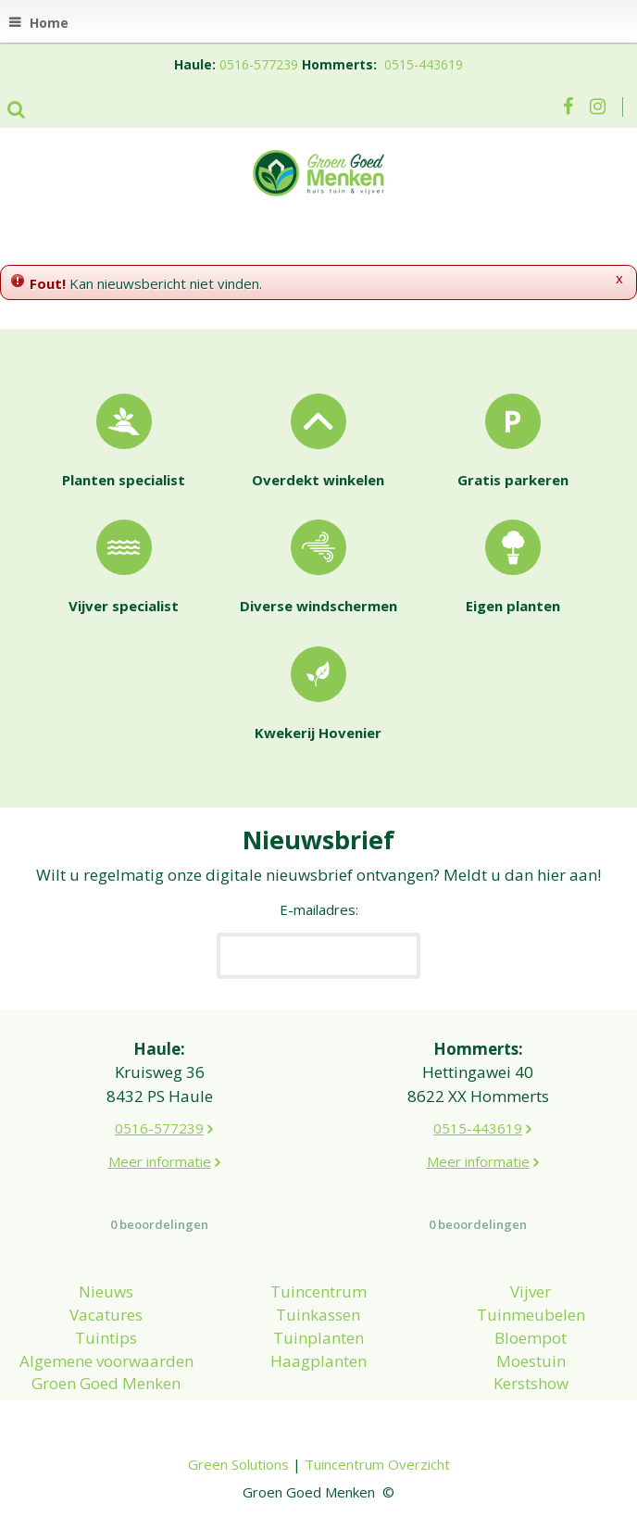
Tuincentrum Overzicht (377, 1464)
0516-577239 (258, 64)
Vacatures (106, 1315)
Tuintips (106, 1338)
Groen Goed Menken (106, 1383)
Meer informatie (159, 1161)
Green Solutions (238, 1464)
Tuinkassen (318, 1315)
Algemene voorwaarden (106, 1361)
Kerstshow (530, 1383)
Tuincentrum (318, 1291)
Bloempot (530, 1338)
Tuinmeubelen (531, 1315)
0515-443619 (423, 64)
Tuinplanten (318, 1338)
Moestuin (531, 1361)
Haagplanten (318, 1361)
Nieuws (106, 1291)
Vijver (530, 1291)
